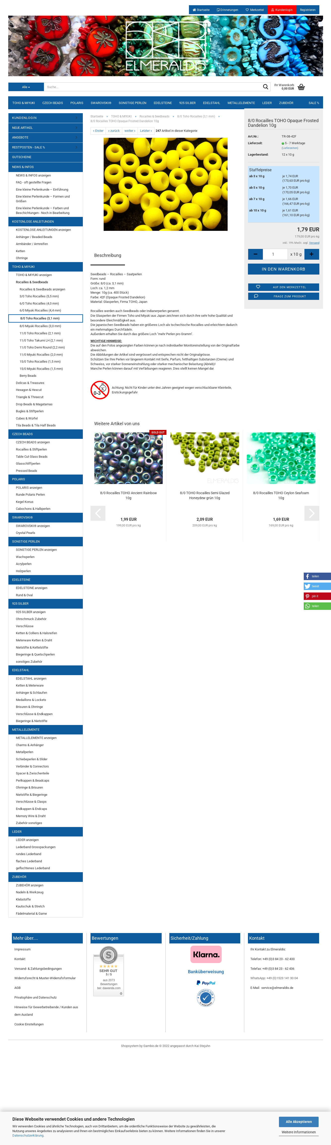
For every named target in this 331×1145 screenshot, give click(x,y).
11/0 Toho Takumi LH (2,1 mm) (41, 340)
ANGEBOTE (20, 137)
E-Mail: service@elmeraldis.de (271, 988)
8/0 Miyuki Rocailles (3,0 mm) (40, 326)
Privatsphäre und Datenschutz (35, 997)
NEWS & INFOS (23, 167)
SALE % (314, 103)
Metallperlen (24, 752)
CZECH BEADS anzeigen (33, 442)
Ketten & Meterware (30, 685)
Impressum (22, 949)
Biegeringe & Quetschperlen (35, 654)
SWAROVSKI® (101, 103)
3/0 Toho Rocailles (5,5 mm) (39, 296)
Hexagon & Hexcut (29, 390)
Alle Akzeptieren (299, 1122)
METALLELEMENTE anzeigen (36, 738)
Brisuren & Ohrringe (29, 707)
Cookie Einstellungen (29, 1024)
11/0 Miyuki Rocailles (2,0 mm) (41, 354)
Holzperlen (23, 571)
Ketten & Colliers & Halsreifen (36, 633)
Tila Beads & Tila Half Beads (36, 425)
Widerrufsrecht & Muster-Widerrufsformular (45, 978)
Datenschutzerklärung (27, 1135)
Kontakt (19, 959)
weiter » (129, 131)
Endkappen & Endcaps (31, 809)
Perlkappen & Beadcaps (32, 780)
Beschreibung (107, 255)
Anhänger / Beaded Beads (34, 237)
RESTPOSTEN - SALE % (28, 147)
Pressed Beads (26, 471)
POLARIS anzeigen (29, 487)
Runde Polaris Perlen (30, 494)
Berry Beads (28, 376)
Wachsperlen (25, 557)
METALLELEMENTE (241, 103)
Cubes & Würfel (27, 418)
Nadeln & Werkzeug (29, 892)
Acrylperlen (23, 564)
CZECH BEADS (52, 103)
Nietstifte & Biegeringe (31, 795)
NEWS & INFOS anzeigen (33, 175)
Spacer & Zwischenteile (32, 773)
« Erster (98, 131)
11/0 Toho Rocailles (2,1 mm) (40, 333)
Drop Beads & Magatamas (34, 404)
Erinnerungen (227, 10)
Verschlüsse (24, 626)
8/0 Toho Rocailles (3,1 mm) (40, 318)
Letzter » (146, 131)
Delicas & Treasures (30, 383)
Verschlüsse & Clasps (31, 801)
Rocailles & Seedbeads (32, 282)
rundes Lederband (28, 854)
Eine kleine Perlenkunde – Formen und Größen (43, 199)
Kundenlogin (282, 10)
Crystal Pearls (25, 533)
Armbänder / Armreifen (32, 244)
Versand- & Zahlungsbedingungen (38, 969)
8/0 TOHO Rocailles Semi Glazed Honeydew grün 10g (205, 495)
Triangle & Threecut (29, 397)
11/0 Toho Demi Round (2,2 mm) (42, 347)
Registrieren (308, 10)
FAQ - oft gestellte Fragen (33, 182)
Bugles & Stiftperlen (30, 411)
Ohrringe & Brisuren (29, 787)
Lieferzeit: (255, 143)
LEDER (267, 103)
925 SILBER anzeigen (31, 612)
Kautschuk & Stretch (30, 906)
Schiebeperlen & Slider (31, 759)
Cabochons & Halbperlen (33, 509)
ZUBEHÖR (286, 103)
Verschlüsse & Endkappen (34, 714)
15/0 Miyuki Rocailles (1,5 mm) (41, 369)
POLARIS (76, 103)
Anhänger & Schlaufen (31, 692)
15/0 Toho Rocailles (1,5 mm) (40, 361)
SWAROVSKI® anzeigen (33, 526)
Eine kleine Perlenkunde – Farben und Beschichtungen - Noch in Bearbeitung (42, 210)
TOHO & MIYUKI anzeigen (34, 275)
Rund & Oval (24, 595)
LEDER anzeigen (27, 840)
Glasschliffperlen (28, 463)
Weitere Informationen (299, 1132)
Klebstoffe (23, 899)
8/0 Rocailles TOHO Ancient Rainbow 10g (128, 495)
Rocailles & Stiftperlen (31, 449)
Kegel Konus (24, 502)
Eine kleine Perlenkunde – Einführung (42, 189)
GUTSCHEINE (21, 157)
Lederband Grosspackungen (36, 847)
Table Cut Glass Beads (32, 456)
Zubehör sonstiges (29, 823)
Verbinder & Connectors (32, 766)
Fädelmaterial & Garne (31, 913)
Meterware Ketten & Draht (34, 640)
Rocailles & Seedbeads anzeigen (42, 289)
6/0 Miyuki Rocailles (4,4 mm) (40, 310)
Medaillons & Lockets (31, 700)
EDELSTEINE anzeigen (31, 588)
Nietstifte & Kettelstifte (32, 647)
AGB (17, 988)
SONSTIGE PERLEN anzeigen (36, 550)
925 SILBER (187, 103)
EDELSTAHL (211, 103)
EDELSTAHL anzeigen (31, 678)
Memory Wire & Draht (31, 816)
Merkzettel (255, 10)
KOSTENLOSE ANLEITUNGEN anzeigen (43, 230)
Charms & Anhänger (30, 745)
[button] (317, 576)
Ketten (20, 251)
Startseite (201, 10)
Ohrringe (22, 258)
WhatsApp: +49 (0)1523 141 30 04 (274, 978)
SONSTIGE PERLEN (132, 103)
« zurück (114, 131)
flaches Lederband (29, 861)
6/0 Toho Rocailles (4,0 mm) (39, 303)
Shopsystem (130, 1046)
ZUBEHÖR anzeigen (29, 885)
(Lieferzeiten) (290, 148)
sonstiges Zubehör (29, 661)
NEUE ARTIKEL (22, 128)
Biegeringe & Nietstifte (31, 721)
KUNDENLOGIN (24, 118)
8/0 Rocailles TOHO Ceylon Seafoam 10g (281, 495)
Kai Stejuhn (202, 1046)
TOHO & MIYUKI (23, 103)
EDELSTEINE (163, 103)
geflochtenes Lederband (33, 868)
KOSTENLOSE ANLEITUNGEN (33, 221)
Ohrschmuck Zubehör (31, 619)
